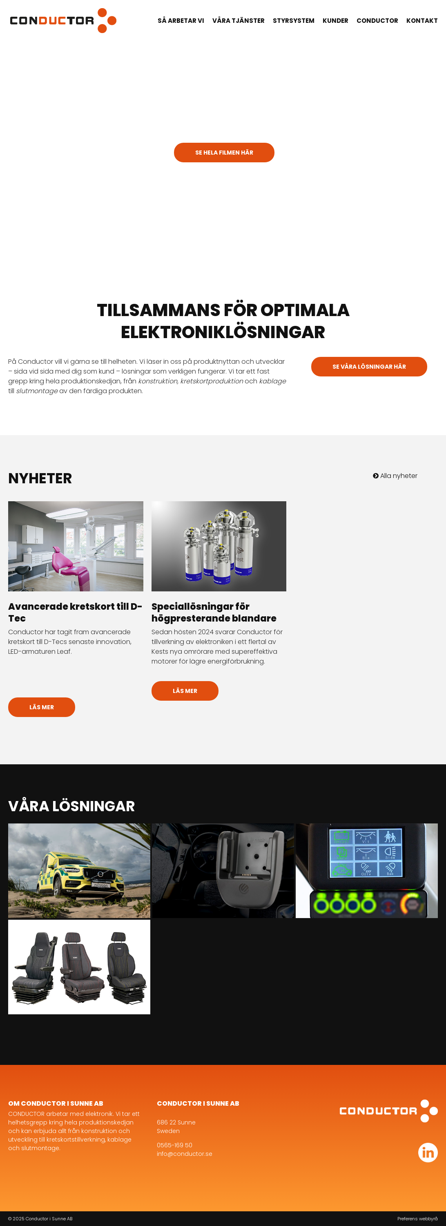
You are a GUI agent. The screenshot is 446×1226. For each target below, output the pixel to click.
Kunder (335, 20)
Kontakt (422, 20)
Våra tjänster (238, 20)
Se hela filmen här (224, 152)
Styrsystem (293, 20)
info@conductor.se (184, 1154)
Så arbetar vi (181, 20)
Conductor (377, 20)
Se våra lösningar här (369, 367)
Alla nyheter (395, 475)
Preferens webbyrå (417, 1218)
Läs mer (41, 707)
